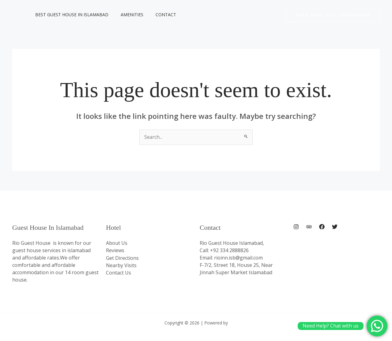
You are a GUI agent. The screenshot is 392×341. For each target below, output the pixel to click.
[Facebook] (322, 227)
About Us (116, 243)
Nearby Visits (121, 265)
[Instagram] (296, 227)
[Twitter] (334, 227)
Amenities (126, 14)
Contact (156, 14)
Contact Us (118, 272)
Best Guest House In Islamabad (70, 14)
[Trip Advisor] (309, 227)
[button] (333, 15)
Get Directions (122, 258)
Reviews (115, 250)
